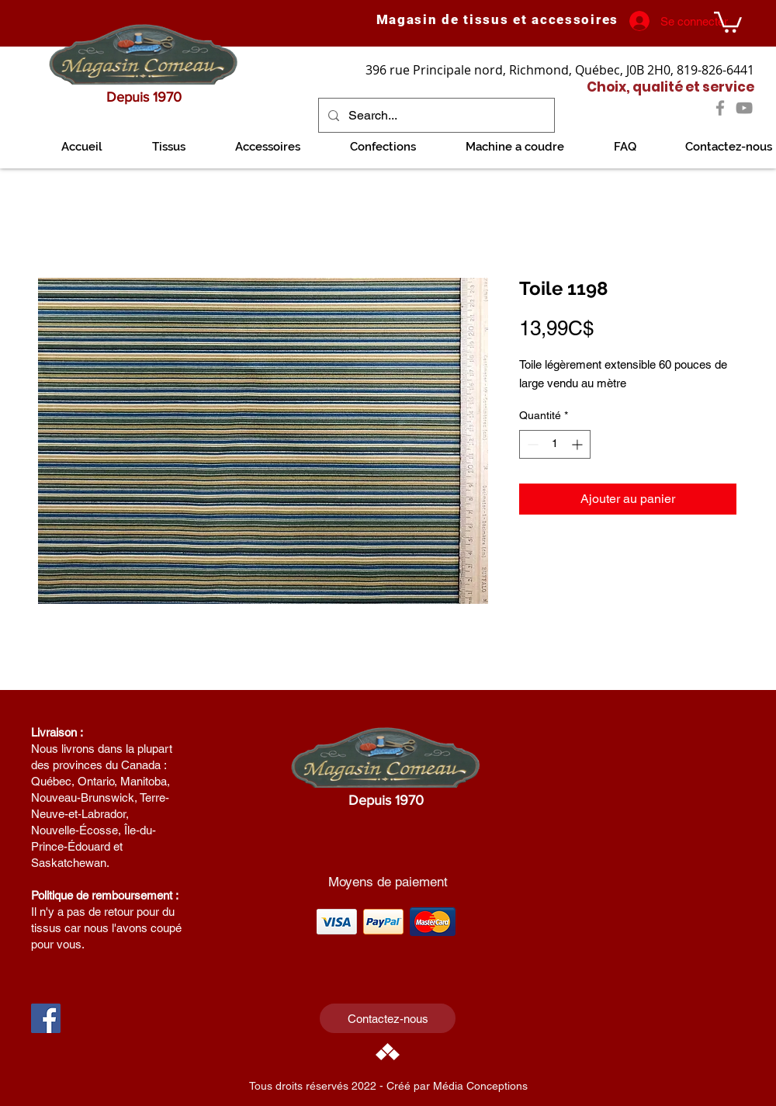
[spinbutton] (555, 444)
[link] (728, 21)
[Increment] (578, 444)
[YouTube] (744, 108)
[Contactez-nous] (388, 1018)
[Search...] (434, 115)
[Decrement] (531, 444)
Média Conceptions (480, 1086)
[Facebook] (720, 108)
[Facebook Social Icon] (46, 1018)
